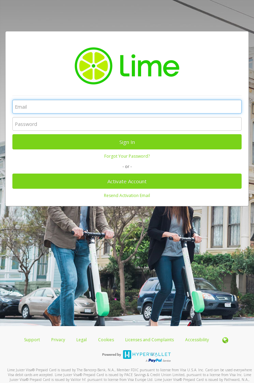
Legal (81, 340)
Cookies (106, 340)
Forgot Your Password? (127, 156)
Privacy (58, 340)
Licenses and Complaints (150, 340)
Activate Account (127, 181)
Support (32, 340)
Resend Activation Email (127, 195)
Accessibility (197, 340)
